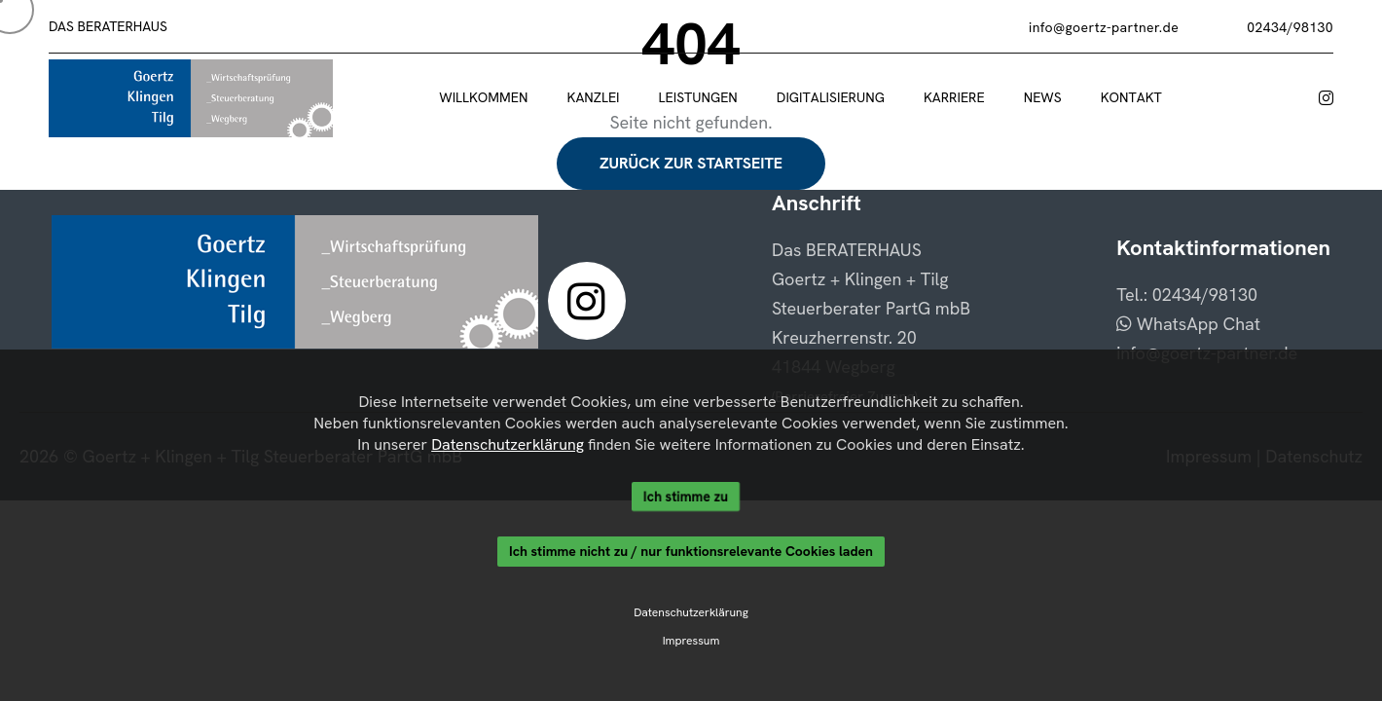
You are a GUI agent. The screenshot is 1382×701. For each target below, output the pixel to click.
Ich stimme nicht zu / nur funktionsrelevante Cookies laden (691, 552)
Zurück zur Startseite (691, 163)
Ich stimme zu (686, 496)
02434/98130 (1290, 27)
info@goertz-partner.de (1104, 27)
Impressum (690, 641)
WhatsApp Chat (1188, 324)
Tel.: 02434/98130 (1186, 294)
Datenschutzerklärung (507, 444)
